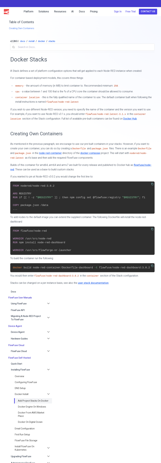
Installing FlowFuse (20, 369)
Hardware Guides (19, 338)
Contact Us (148, 11)
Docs (82, 12)
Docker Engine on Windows (32, 406)
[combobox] (82, 47)
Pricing (93, 12)
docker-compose (90, 153)
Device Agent (18, 332)
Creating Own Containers (36, 133)
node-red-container (50, 153)
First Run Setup (22, 434)
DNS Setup (20, 388)
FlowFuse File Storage (26, 440)
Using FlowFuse (19, 303)
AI (72, 12)
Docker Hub (130, 119)
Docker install (21, 394)
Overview (19, 376)
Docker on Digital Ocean (30, 422)
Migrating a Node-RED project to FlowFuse (26, 318)
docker (41, 41)
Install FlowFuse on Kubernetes (24, 448)
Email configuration (25, 428)
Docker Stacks (28, 59)
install (31, 41)
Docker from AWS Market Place (31, 414)
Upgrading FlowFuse (21, 456)
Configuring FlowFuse (26, 382)
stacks (52, 41)
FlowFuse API (18, 310)
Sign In (118, 12)
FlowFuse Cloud (19, 351)
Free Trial (130, 12)
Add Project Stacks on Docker (33, 401)
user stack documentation (93, 283)
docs (13, 291)
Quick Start (16, 364)
